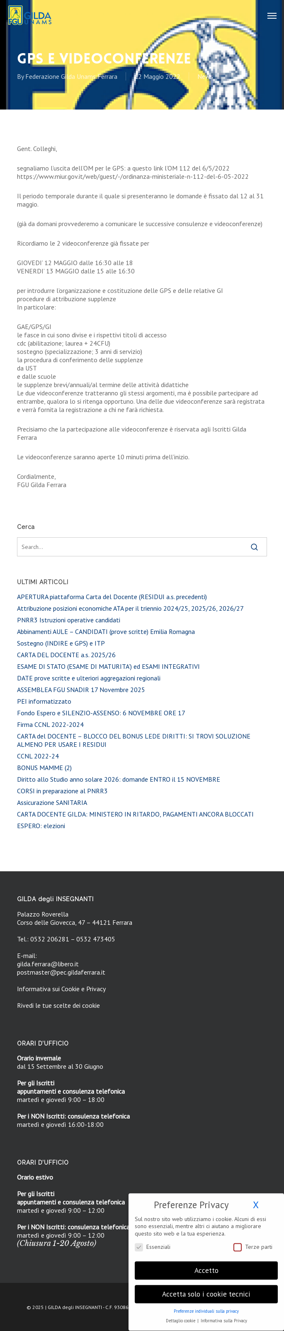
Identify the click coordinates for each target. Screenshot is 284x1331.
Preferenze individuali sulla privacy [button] (206, 1307)
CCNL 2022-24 (38, 756)
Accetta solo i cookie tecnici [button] (206, 1289)
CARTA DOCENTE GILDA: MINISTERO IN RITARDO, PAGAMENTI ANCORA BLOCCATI (135, 814)
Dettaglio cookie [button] (181, 1316)
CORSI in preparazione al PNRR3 (62, 791)
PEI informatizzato (44, 701)
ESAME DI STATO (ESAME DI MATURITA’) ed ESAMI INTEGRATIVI (108, 666)
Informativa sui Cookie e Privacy (61, 989)
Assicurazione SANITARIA (52, 802)
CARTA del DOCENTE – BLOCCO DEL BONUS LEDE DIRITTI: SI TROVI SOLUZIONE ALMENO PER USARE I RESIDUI (133, 740)
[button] (272, 15)
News (205, 76)
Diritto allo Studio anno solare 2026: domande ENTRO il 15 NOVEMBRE (118, 779)
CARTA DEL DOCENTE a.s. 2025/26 (66, 655)
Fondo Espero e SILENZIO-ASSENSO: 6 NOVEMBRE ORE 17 (101, 713)
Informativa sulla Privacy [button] (224, 1316)
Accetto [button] (206, 1266)
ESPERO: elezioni (41, 826)
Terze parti (252, 1242)
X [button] (256, 1200)
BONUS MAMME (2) (44, 767)
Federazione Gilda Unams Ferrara (71, 76)
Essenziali (152, 1242)
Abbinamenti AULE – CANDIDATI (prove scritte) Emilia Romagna (106, 631)
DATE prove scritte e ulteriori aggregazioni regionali (88, 678)
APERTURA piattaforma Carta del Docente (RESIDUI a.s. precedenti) (112, 596)
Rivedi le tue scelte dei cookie (58, 1005)
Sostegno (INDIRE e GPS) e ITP (61, 643)
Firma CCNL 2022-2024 (50, 724)
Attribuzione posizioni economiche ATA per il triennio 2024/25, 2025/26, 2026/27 (130, 608)
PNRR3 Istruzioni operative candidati (68, 620)
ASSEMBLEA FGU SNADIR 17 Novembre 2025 (81, 689)
